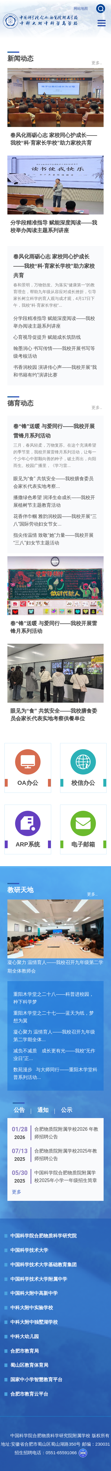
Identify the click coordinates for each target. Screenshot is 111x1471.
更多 (16, 1191)
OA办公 (27, 783)
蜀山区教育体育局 (29, 1365)
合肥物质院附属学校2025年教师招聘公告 (65, 1154)
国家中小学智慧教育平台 (36, 1379)
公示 (66, 1110)
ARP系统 (28, 844)
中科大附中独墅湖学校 (34, 1322)
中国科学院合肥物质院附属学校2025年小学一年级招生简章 (65, 1176)
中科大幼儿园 (24, 1336)
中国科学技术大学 (29, 1250)
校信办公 (83, 783)
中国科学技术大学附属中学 (38, 1279)
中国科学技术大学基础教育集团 (43, 1264)
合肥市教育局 (24, 1350)
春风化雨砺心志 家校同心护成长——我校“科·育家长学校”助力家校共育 (54, 266)
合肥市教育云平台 (29, 1393)
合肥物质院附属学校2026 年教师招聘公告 (66, 1133)
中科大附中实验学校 (31, 1307)
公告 (19, 1110)
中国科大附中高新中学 (34, 1293)
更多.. (96, 62)
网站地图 (81, 8)
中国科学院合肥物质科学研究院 (43, 1235)
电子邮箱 (83, 844)
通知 (43, 1110)
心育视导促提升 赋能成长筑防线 (47, 337)
